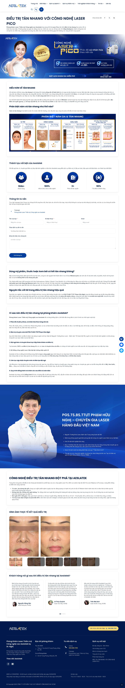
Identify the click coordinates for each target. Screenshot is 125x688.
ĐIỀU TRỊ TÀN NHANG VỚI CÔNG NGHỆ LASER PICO (103, 660)
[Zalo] (121, 350)
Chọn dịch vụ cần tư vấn (16, 227)
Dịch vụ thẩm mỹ (68, 4)
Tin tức (100, 4)
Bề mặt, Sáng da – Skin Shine (100, 645)
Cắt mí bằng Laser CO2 (99, 648)
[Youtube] (12, 664)
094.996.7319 (73, 648)
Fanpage (17, 210)
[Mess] (121, 345)
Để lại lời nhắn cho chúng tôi (17, 236)
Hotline (71, 646)
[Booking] (41, 9)
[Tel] (121, 339)
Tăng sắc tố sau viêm (98, 654)
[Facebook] (8, 664)
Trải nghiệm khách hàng (86, 4)
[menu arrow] (47, 3)
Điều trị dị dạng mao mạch (99, 651)
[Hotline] (36, 9)
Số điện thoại (49, 218)
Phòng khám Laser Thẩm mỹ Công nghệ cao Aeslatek (29, 212)
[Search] (32, 9)
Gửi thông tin (18, 255)
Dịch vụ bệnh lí (54, 4)
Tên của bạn (13, 218)
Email (82, 218)
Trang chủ (34, 4)
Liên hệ (108, 4)
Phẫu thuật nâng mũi (98, 657)
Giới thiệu (43, 4)
